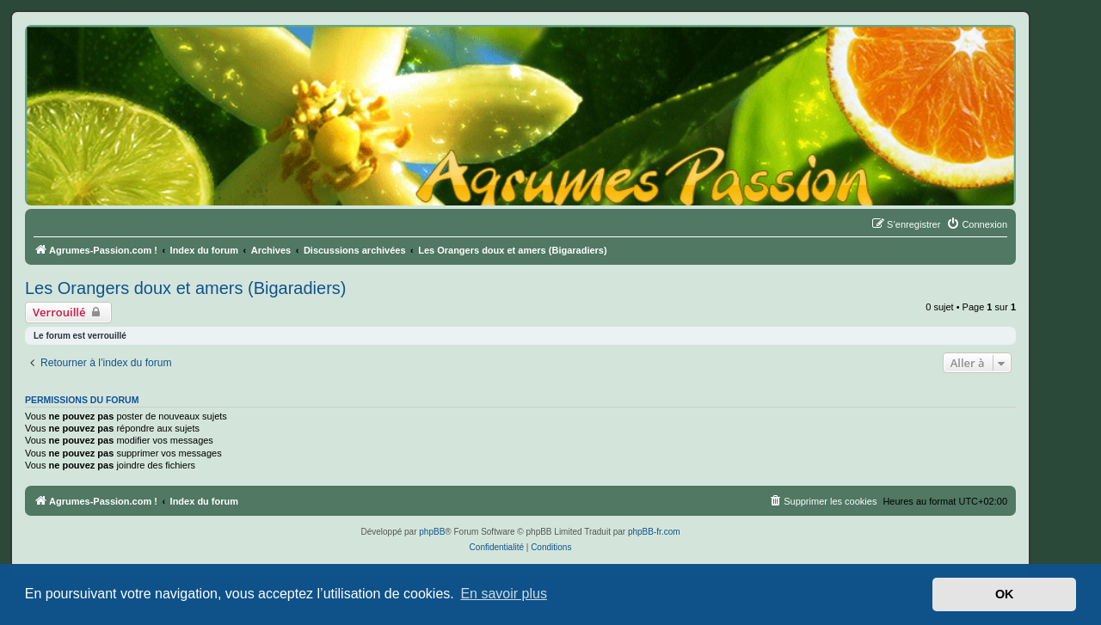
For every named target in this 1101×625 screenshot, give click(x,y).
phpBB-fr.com (654, 531)
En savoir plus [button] (503, 593)
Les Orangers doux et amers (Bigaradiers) (186, 288)
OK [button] (1004, 594)
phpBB (432, 531)
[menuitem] (976, 224)
